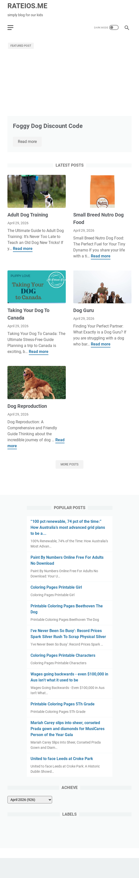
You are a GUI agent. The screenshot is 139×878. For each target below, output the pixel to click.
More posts (69, 464)
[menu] (13, 27)
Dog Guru (83, 310)
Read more (30, 142)
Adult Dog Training (27, 215)
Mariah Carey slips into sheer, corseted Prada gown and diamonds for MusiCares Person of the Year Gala (67, 728)
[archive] (29, 799)
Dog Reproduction (27, 406)
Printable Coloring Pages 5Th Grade (63, 704)
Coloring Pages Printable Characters (63, 655)
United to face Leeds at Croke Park (62, 758)
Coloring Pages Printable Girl (56, 587)
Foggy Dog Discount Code (48, 125)
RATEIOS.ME (27, 6)
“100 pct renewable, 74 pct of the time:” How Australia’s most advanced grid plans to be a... (68, 527)
